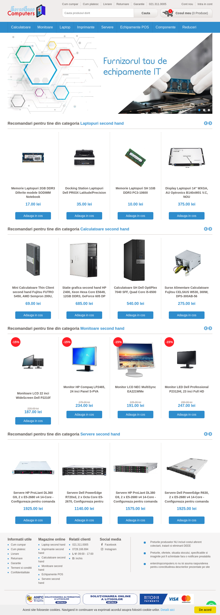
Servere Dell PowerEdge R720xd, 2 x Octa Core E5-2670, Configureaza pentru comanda (84, 499)
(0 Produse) (192, 13)
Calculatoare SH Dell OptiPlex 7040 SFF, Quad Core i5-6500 (135, 290)
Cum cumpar (70, 4)
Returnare (122, 4)
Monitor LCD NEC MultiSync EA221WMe (135, 389)
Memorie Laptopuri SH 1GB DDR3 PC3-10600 (135, 190)
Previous (206, 123)
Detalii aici (167, 610)
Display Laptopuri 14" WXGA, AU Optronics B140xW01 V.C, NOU (186, 193)
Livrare (107, 4)
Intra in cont (205, 4)
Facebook (108, 544)
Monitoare (45, 27)
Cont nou (187, 4)
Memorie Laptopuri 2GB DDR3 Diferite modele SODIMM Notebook (33, 193)
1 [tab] (199, 110)
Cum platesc (90, 4)
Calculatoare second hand (104, 229)
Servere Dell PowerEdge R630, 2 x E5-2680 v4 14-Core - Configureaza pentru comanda (187, 497)
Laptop (65, 27)
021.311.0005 (157, 4)
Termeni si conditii (21, 567)
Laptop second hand (53, 544)
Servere (107, 27)
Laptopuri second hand (102, 123)
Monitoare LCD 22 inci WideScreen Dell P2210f (33, 395)
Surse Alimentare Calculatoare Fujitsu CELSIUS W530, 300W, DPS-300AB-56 (187, 292)
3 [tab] (208, 110)
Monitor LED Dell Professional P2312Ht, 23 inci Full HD (187, 389)
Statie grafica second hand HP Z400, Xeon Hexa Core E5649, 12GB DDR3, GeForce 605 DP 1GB (84, 294)
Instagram (108, 549)
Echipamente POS (134, 27)
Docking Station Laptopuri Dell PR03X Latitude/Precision (84, 190)
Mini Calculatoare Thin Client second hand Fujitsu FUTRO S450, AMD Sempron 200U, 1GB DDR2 (33, 294)
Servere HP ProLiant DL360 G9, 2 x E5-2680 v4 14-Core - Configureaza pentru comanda (33, 497)
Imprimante (86, 27)
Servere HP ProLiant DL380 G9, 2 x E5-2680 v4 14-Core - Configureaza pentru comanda (135, 497)
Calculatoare (21, 27)
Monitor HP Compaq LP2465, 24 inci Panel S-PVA (84, 389)
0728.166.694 (80, 549)
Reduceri (189, 27)
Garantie (139, 4)
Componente (166, 27)
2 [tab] (204, 110)
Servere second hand (100, 434)
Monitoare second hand (102, 328)
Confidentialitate (20, 572)
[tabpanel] (110, 73)
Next (210, 123)
